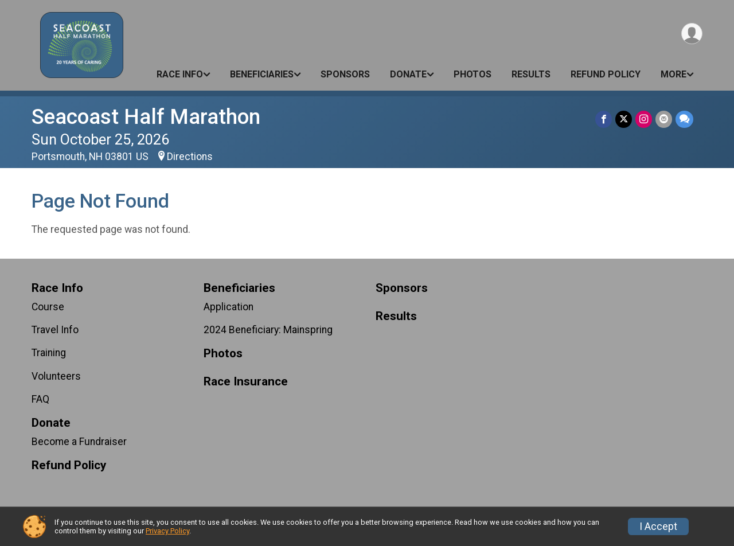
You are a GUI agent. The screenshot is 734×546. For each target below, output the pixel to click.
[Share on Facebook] (603, 119)
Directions (190, 156)
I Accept (658, 526)
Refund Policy (606, 74)
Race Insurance (246, 381)
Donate (408, 74)
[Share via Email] (663, 119)
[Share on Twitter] (623, 119)
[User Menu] (691, 33)
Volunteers (56, 376)
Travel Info (55, 330)
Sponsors (345, 74)
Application (228, 307)
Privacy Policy (167, 530)
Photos (472, 74)
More (673, 74)
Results (531, 74)
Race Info (180, 74)
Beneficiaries (262, 74)
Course (48, 307)
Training (49, 352)
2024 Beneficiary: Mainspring (268, 330)
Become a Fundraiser (79, 441)
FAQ (40, 399)
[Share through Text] (684, 119)
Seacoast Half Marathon (146, 116)
